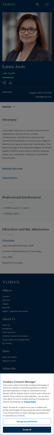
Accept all (27, 430)
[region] (27, 404)
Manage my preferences (27, 421)
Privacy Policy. (30, 402)
